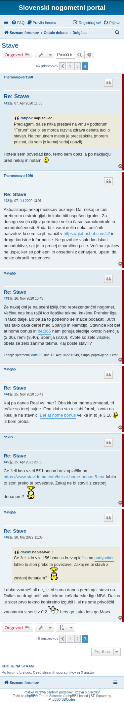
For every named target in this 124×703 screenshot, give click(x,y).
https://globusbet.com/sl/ (86, 233)
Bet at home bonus (58, 415)
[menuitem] (17, 23)
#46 (6, 537)
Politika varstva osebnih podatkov (47, 692)
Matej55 (10, 273)
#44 (6, 394)
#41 (6, 103)
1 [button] (70, 66)
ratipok (27, 118)
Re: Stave (16, 96)
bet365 (44, 331)
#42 (6, 201)
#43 (6, 298)
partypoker (104, 558)
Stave (10, 45)
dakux (8, 437)
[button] (62, 66)
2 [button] (77, 66)
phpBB (30, 696)
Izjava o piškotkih (88, 692)
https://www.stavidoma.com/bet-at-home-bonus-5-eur (54, 476)
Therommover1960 (18, 77)
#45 (6, 462)
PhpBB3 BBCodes (62, 699)
